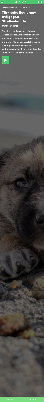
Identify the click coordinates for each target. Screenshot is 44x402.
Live (11, 399)
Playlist (33, 399)
